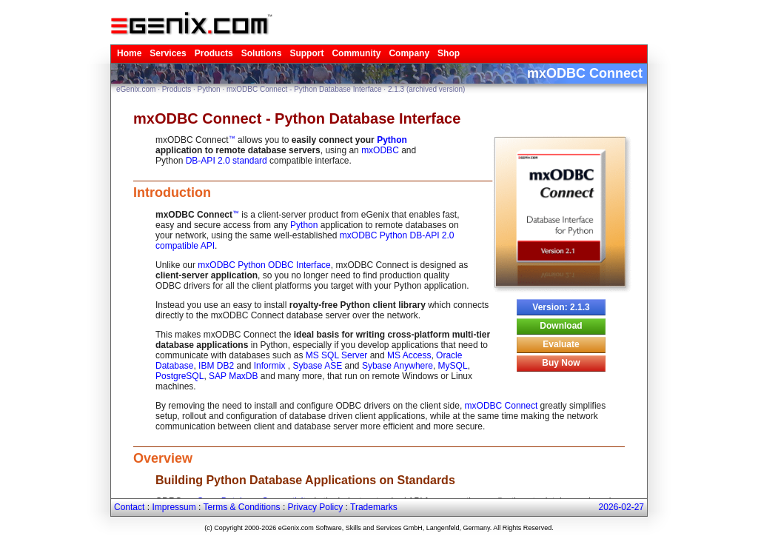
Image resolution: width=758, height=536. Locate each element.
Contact (129, 507)
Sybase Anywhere (397, 366)
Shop (448, 53)
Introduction (172, 192)
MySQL (453, 366)
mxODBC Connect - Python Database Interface (304, 89)
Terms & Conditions (242, 507)
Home (129, 53)
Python (209, 89)
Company (409, 53)
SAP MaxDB (233, 376)
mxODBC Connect (501, 406)
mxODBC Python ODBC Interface (264, 265)
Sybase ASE (317, 366)
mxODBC (380, 150)
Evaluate (561, 344)
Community (356, 53)
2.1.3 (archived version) (427, 89)
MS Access (409, 355)
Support (306, 53)
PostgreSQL (179, 376)
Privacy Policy (315, 507)
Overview (162, 458)
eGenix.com (135, 89)
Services (168, 53)
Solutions (261, 53)
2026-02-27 (621, 507)
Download (561, 326)
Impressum (173, 507)
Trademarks (374, 507)
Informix (271, 366)
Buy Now (561, 363)
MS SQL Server (337, 355)
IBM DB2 (216, 366)
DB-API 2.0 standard (226, 160)
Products (214, 53)
